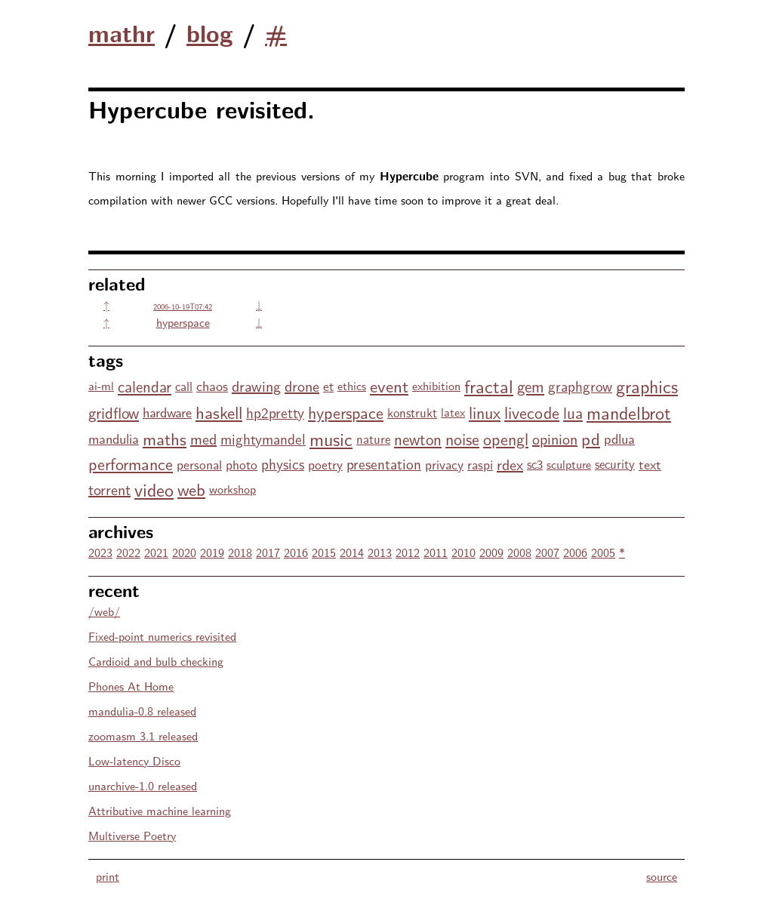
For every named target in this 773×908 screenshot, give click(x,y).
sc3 (535, 463)
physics (282, 463)
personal (199, 463)
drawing (256, 385)
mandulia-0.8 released (142, 710)
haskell (219, 411)
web (191, 488)
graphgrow (580, 385)
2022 (128, 552)
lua (573, 412)
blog (209, 32)
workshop (232, 488)
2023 (100, 552)
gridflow (113, 412)
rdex (510, 464)
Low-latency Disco (134, 760)
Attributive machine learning (159, 810)
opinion (554, 438)
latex (453, 411)
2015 (324, 552)
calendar (144, 385)
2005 (603, 552)
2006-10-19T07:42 (182, 306)
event (389, 385)
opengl (505, 438)
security (615, 463)
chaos (212, 385)
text (650, 464)
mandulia (113, 438)
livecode (531, 412)
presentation (383, 463)
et (328, 385)
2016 (296, 552)
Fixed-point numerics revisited (162, 636)
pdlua (619, 438)
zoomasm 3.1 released (143, 735)
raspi (480, 463)
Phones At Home (131, 685)
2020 (184, 552)
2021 (156, 552)
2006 (575, 552)
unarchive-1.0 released (142, 785)
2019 (212, 552)
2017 (268, 552)
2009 (491, 552)
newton (418, 438)
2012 (408, 552)
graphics (647, 385)
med (203, 438)
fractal (488, 385)
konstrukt (412, 412)
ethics (351, 385)
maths (164, 438)
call (183, 386)
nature (373, 438)
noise (462, 438)
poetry (325, 463)
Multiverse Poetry (132, 835)
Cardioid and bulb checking (155, 660)
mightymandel (263, 438)
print (107, 876)
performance (130, 463)
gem (530, 385)
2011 (435, 552)
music (331, 438)
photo (241, 463)
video (154, 489)
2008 (519, 552)
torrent (109, 489)
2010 (463, 552)
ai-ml (101, 385)
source (661, 876)
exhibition (436, 385)
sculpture (569, 463)
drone (302, 385)
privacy (444, 463)
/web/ (104, 611)
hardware (167, 412)
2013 (380, 552)
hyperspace (183, 322)
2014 (352, 552)
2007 (547, 552)
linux (484, 412)
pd (590, 438)
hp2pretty (275, 412)
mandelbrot (629, 412)
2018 (240, 552)
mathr (121, 32)
